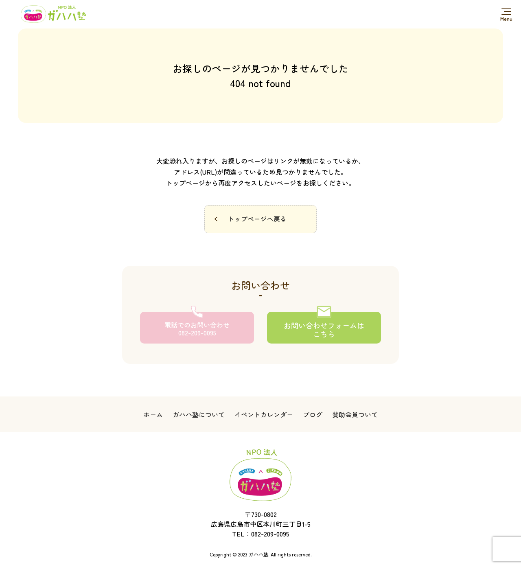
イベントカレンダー (263, 415)
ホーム (153, 415)
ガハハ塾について (199, 415)
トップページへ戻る (257, 219)
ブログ (312, 415)
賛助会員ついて (355, 415)
